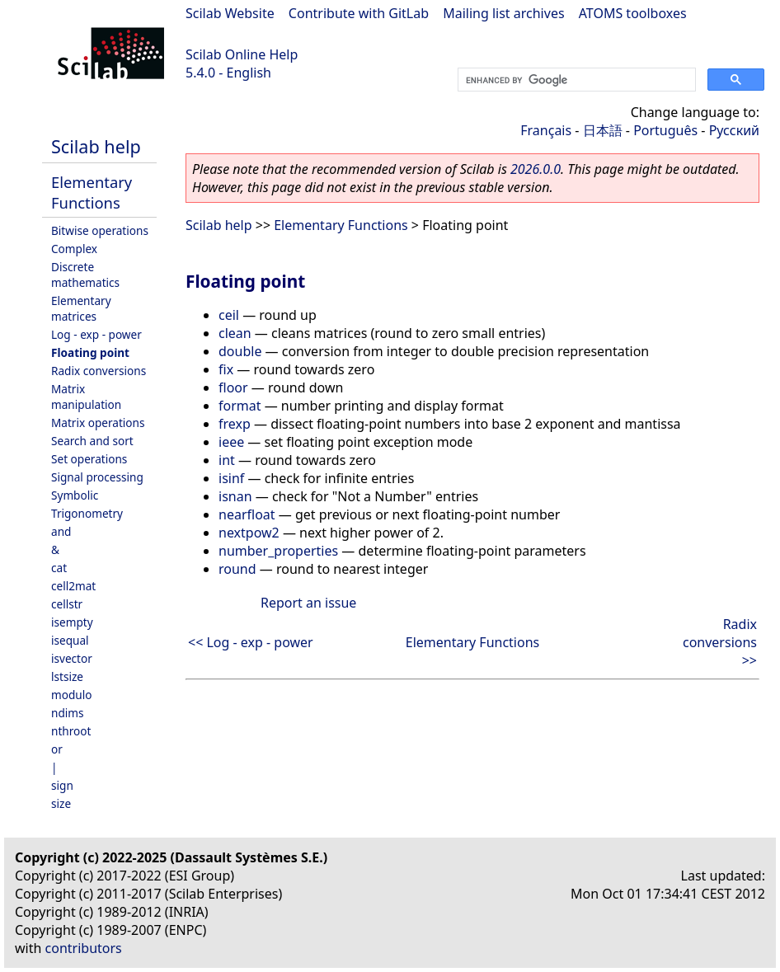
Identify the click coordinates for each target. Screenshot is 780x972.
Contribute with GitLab (359, 13)
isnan (235, 496)
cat (59, 567)
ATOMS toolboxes (633, 13)
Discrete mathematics (85, 274)
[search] (575, 80)
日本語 (603, 130)
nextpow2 (249, 533)
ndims (67, 713)
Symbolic (74, 495)
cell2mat (73, 586)
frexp (234, 424)
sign (62, 785)
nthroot (71, 731)
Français (545, 130)
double (239, 351)
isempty (72, 622)
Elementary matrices (81, 308)
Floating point (90, 352)
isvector (71, 658)
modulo (71, 694)
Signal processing (97, 477)
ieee (231, 442)
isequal (70, 640)
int (226, 460)
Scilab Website (230, 13)
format (239, 406)
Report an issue (308, 603)
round (237, 569)
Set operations (89, 459)
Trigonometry (87, 513)
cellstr (66, 604)
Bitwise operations (99, 230)
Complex (74, 248)
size (61, 803)
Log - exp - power (96, 334)
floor (233, 387)
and (61, 531)
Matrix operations (97, 422)
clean (234, 333)
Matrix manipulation (86, 396)
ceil (228, 315)
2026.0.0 (535, 169)
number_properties (278, 551)
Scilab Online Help (242, 54)
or (57, 749)
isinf (231, 478)
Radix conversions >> (720, 642)
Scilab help (96, 146)
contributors (83, 948)
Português (665, 130)
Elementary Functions (91, 192)
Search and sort (92, 440)
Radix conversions (98, 370)
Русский (734, 130)
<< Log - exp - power (250, 642)
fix (225, 369)
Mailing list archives (503, 13)
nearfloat (246, 514)
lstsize (67, 676)
